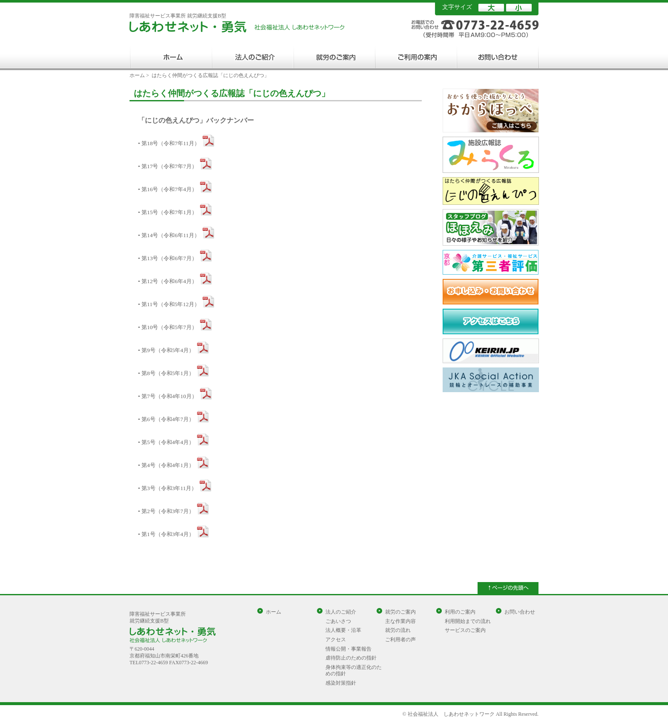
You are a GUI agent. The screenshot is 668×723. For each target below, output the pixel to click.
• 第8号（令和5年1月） (166, 373)
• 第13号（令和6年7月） (167, 258)
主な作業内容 (400, 621)
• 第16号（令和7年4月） (167, 189)
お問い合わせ (519, 612)
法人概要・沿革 (343, 630)
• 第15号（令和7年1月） (167, 212)
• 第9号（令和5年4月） (166, 350)
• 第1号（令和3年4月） (166, 534)
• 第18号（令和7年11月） (169, 143)
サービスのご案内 (465, 630)
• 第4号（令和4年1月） (166, 465)
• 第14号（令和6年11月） (169, 235)
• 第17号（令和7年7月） (167, 166)
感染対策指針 (340, 683)
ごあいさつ (338, 621)
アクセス (335, 640)
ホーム (137, 75)
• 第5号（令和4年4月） (166, 442)
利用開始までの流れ (468, 621)
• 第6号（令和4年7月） (166, 419)
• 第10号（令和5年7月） (167, 327)
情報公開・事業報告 (348, 649)
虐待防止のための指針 (351, 658)
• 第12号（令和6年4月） (167, 281)
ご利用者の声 (400, 640)
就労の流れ (398, 630)
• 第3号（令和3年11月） (167, 488)
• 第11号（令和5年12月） (169, 304)
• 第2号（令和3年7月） (166, 511)
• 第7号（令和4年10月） (167, 396)
